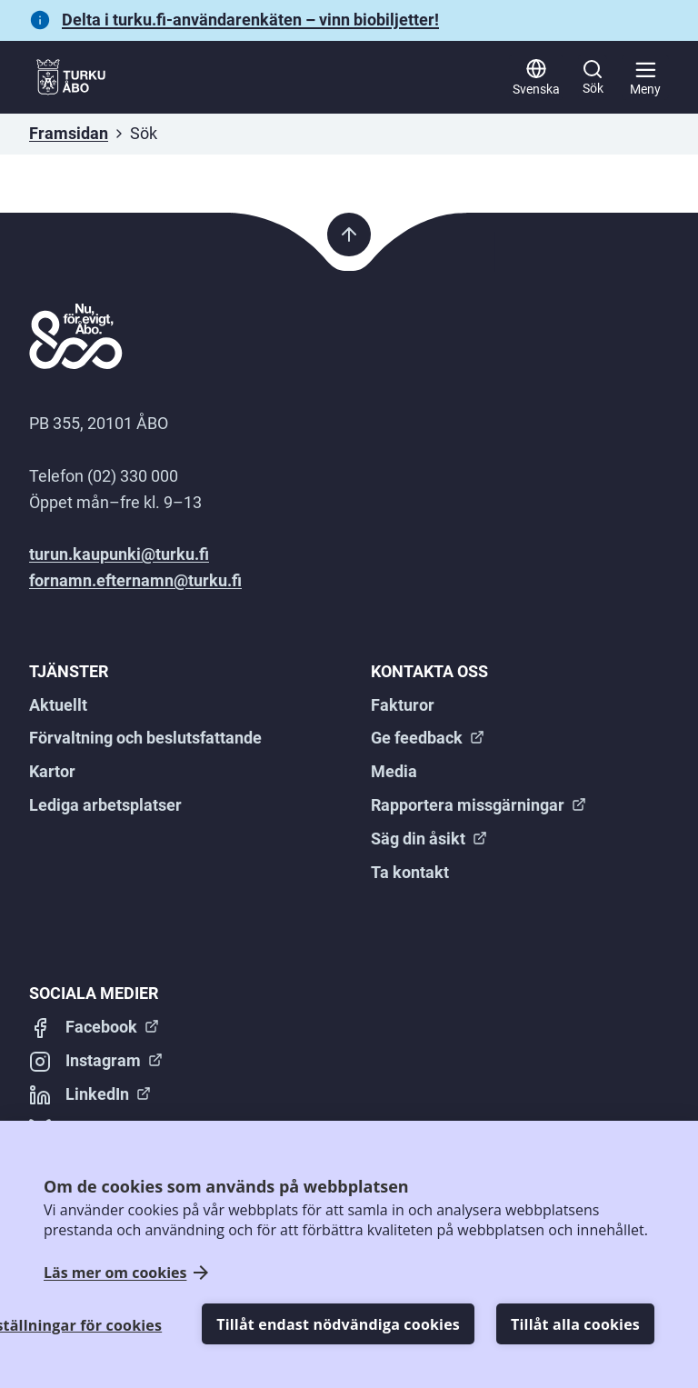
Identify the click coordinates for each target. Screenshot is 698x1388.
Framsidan (68, 133)
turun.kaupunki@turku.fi (119, 554)
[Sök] (592, 77)
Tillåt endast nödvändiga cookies (338, 1324)
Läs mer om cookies (115, 1273)
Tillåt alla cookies (575, 1324)
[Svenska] (536, 77)
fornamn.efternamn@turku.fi (135, 580)
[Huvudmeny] (645, 77)
